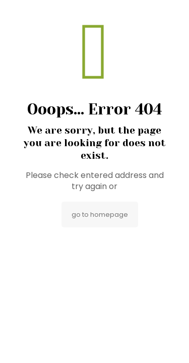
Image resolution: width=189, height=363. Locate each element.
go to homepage (100, 214)
